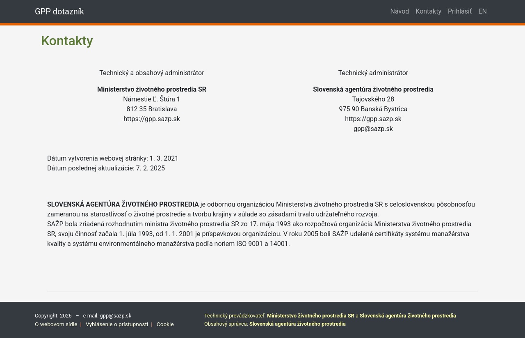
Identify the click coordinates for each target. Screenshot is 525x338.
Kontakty (428, 11)
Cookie (165, 324)
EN (482, 11)
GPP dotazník (59, 11)
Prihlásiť (460, 11)
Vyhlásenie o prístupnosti (117, 324)
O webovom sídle (56, 324)
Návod (399, 11)
